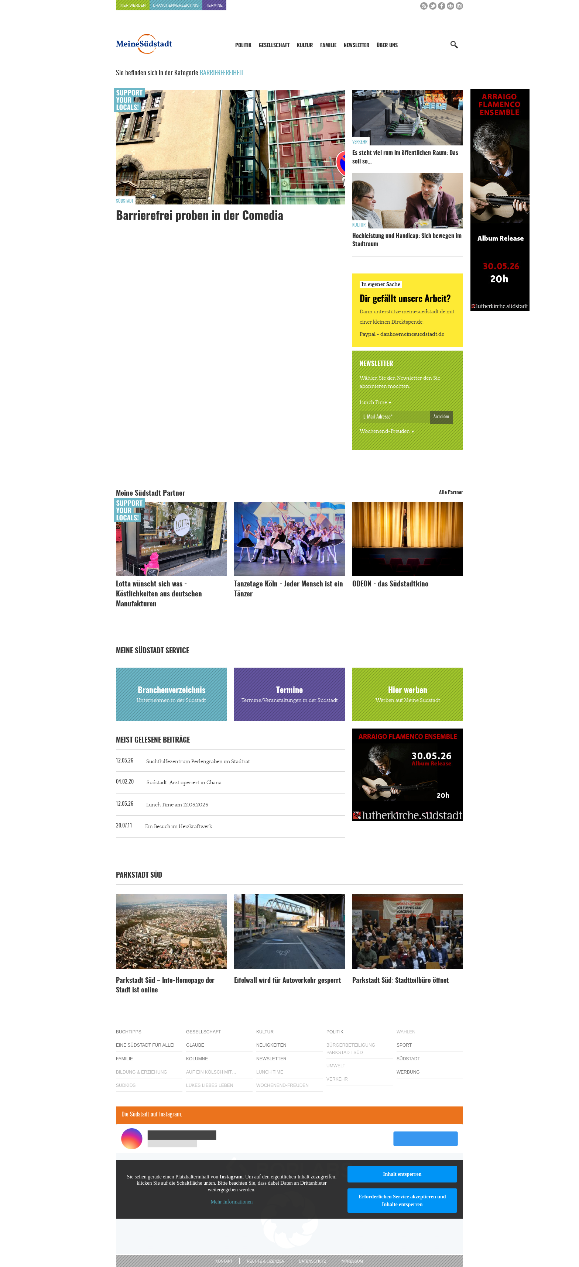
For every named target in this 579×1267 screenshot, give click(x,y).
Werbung (408, 1072)
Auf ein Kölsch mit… (211, 1072)
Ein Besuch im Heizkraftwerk (178, 827)
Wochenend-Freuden (385, 431)
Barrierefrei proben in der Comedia (199, 216)
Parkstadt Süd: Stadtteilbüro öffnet (400, 981)
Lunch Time (373, 403)
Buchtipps (128, 1031)
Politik (243, 45)
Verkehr (359, 142)
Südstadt (124, 201)
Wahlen (406, 1031)
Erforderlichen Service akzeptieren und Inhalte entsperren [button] (402, 1200)
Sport (404, 1045)
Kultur (305, 45)
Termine (214, 5)
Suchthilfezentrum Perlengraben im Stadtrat (198, 762)
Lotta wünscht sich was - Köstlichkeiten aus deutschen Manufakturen (159, 594)
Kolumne (197, 1058)
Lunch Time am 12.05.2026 (177, 805)
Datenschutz (312, 1261)
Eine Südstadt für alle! (145, 1045)
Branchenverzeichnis (176, 5)
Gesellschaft (274, 45)
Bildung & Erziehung (141, 1072)
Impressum (351, 1261)
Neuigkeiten (271, 1045)
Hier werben (133, 5)
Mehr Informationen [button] (231, 1202)
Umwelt (335, 1065)
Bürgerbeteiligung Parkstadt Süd (350, 1049)
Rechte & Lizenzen (266, 1261)
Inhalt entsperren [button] (402, 1174)
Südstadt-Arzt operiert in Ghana (184, 783)
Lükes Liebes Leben (209, 1085)
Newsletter (356, 45)
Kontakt (223, 1261)
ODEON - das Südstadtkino (390, 584)
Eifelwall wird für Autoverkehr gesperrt (287, 981)
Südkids (126, 1085)
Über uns (387, 45)
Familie (328, 45)
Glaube (195, 1045)
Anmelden (441, 416)
